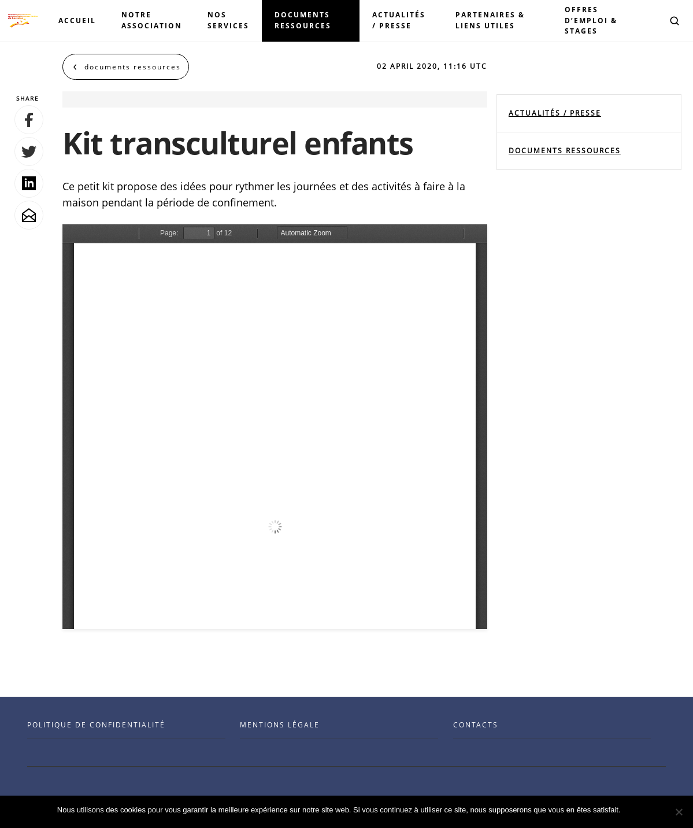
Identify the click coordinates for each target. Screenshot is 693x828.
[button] (674, 21)
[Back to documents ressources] (125, 67)
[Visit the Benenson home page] (23, 20)
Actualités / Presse (555, 113)
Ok (631, 809)
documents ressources (565, 151)
